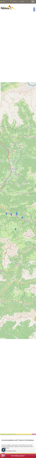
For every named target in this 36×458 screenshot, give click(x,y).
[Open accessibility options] (3, 450)
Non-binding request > (13, 455)
